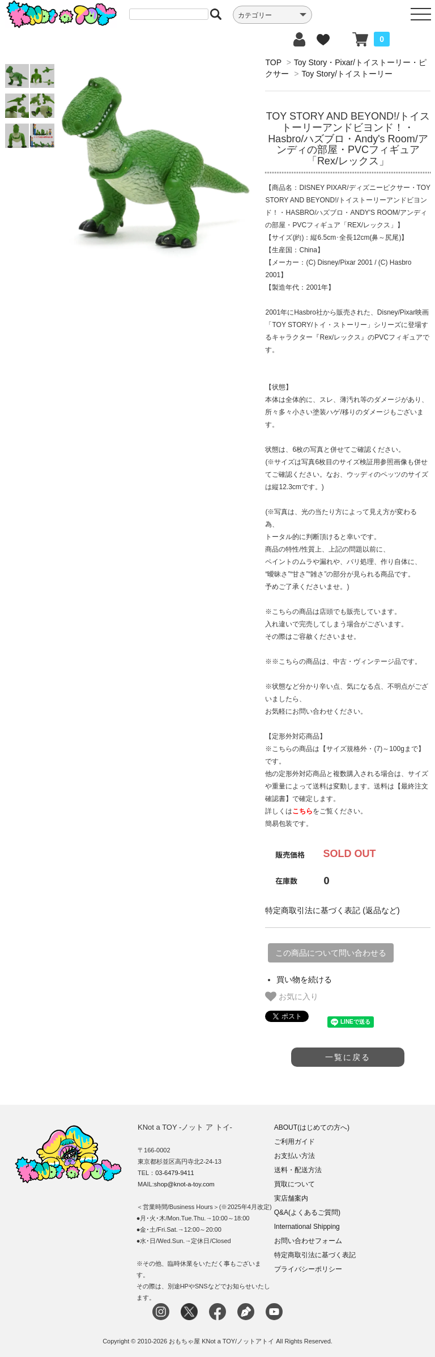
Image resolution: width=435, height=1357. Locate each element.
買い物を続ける (304, 979)
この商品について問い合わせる (330, 952)
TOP (273, 62)
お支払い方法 (294, 1156)
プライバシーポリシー (308, 1269)
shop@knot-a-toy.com (184, 1184)
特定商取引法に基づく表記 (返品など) (332, 910)
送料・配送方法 (298, 1170)
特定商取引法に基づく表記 (315, 1255)
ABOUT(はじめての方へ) (311, 1127)
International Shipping (307, 1227)
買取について (294, 1184)
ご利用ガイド (294, 1142)
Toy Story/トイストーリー (347, 73)
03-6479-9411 (174, 1172)
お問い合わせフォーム (308, 1241)
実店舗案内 (291, 1198)
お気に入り (291, 996)
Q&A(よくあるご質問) (307, 1212)
